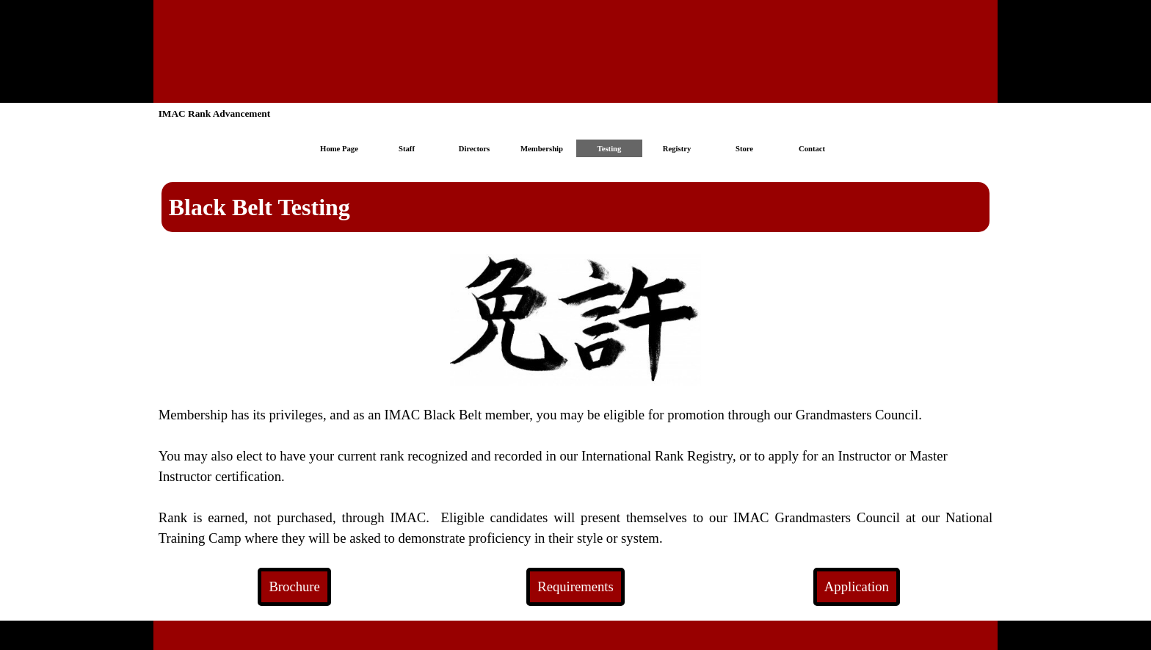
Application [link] (856, 586)
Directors (474, 149)
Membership (541, 149)
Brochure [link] (294, 586)
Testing (610, 149)
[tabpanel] (576, 207)
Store (744, 149)
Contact (812, 149)
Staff (407, 149)
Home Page (339, 149)
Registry (677, 149)
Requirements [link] (575, 586)
